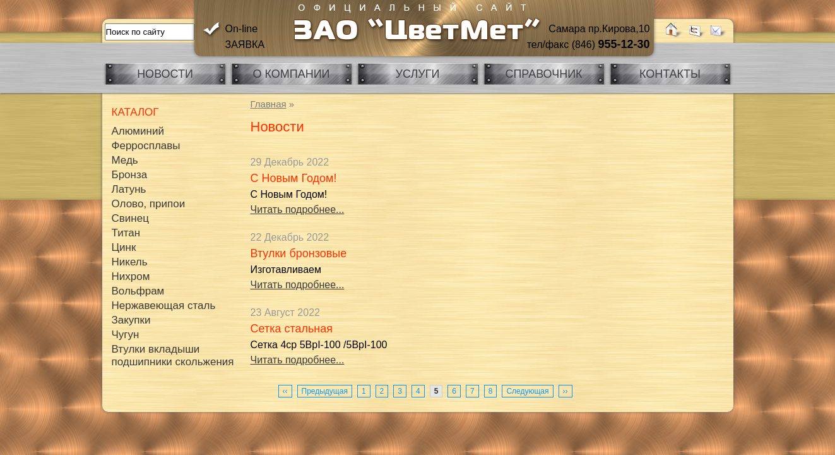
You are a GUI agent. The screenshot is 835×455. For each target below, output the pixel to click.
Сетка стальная (292, 328)
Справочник (543, 74)
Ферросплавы (146, 146)
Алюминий (138, 131)
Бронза (130, 175)
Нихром (131, 276)
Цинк (124, 247)
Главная (269, 104)
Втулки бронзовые (299, 253)
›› (565, 391)
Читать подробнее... (298, 209)
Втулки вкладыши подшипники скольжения (173, 355)
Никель (130, 262)
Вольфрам (138, 291)
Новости (165, 74)
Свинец (130, 218)
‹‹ (285, 391)
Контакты (670, 74)
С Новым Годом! (294, 178)
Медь (125, 160)
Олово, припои (149, 204)
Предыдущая (325, 391)
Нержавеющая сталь (164, 306)
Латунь (129, 189)
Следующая (527, 391)
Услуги (418, 74)
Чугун (125, 335)
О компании (290, 74)
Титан (126, 233)
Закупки (131, 320)
